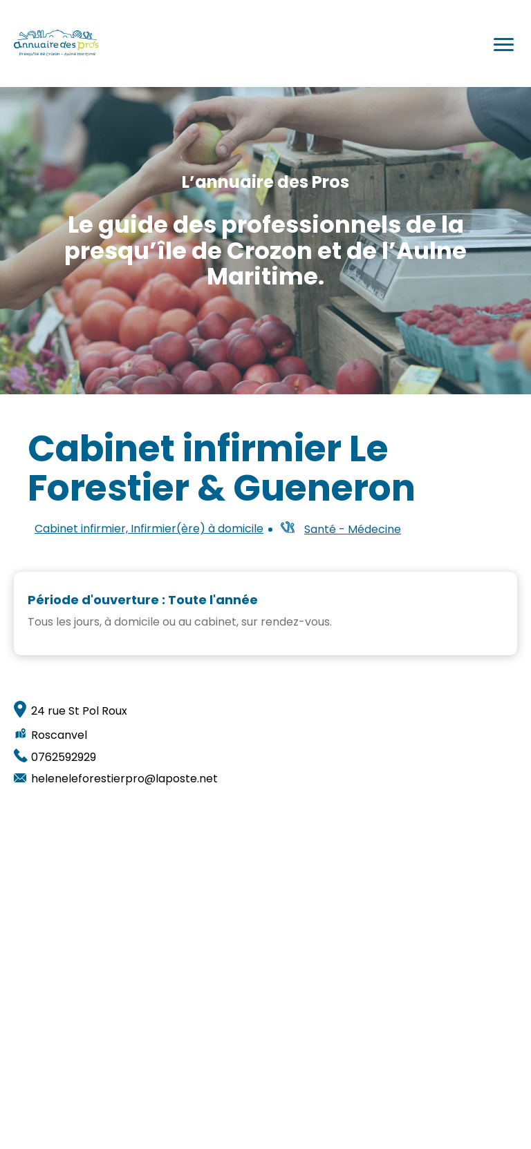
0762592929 (63, 757)
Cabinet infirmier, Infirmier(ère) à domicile (149, 529)
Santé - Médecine (352, 529)
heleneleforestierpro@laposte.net (124, 778)
